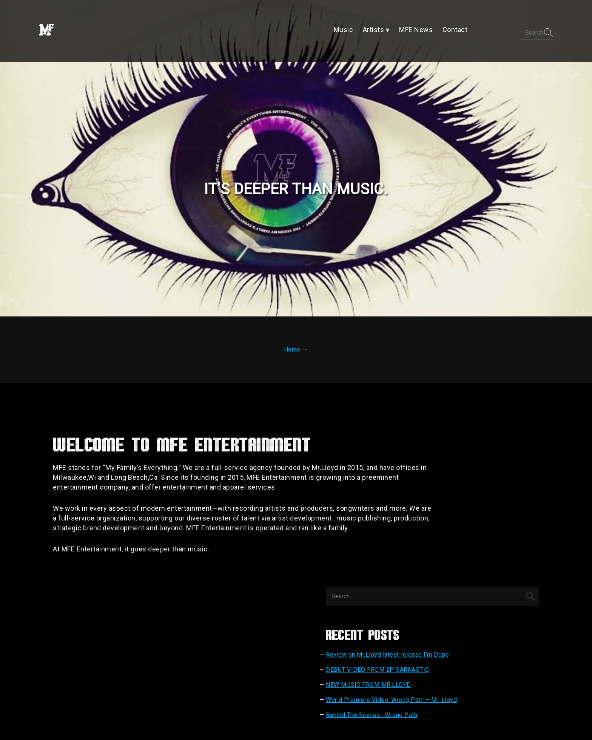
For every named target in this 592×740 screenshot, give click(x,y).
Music (247, 673)
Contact (343, 673)
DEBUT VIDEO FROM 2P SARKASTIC (481, 495)
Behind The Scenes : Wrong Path (475, 547)
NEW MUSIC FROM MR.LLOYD (472, 510)
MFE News (308, 673)
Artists (274, 673)
